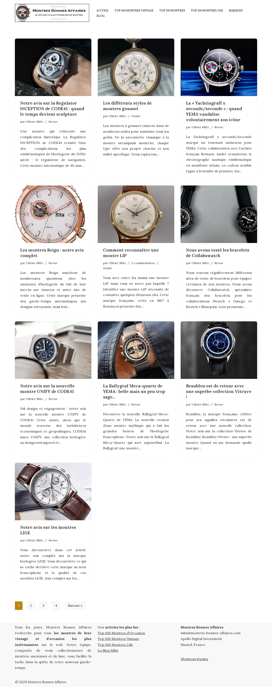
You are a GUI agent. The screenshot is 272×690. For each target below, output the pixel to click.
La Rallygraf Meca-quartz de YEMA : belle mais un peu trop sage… (134, 393)
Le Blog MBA (108, 653)
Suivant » (75, 609)
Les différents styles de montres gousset (127, 105)
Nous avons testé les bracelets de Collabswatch (217, 253)
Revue (53, 122)
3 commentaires (143, 264)
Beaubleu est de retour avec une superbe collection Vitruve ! (218, 393)
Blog (100, 15)
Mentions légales (194, 662)
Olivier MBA (34, 122)
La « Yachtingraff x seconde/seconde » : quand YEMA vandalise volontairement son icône (214, 111)
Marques (240, 10)
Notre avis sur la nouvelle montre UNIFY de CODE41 (47, 390)
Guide (136, 116)
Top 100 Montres (174, 10)
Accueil (102, 10)
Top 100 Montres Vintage (135, 10)
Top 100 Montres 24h (210, 10)
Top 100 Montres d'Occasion (121, 636)
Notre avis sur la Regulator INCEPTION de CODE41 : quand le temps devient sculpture (52, 108)
